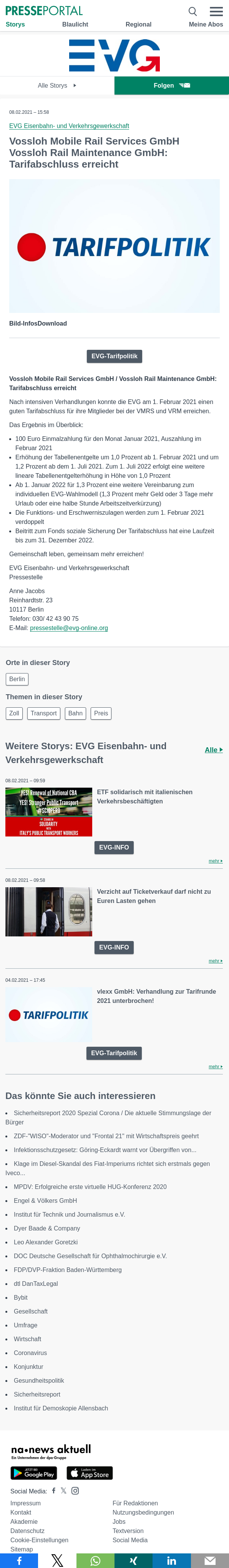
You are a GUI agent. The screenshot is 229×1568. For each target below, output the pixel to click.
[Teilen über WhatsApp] (95, 1560)
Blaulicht (75, 24)
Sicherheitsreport (37, 1394)
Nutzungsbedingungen (143, 1512)
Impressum (25, 1503)
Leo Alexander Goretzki (46, 1242)
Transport (44, 713)
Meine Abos (206, 24)
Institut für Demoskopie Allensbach (61, 1408)
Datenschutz (27, 1531)
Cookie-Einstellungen (39, 1540)
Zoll (14, 713)
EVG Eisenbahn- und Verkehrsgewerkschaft (69, 126)
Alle (214, 750)
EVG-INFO (114, 847)
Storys (15, 24)
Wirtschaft (27, 1339)
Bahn (75, 713)
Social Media (130, 1540)
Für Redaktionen (135, 1503)
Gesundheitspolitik (39, 1380)
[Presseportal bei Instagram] (73, 1490)
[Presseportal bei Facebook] (51, 1491)
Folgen (171, 85)
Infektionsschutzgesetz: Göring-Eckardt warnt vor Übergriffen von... (105, 1150)
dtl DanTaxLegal (36, 1283)
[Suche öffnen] (193, 11)
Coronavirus (30, 1353)
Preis (101, 713)
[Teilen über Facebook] (19, 1560)
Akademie (24, 1521)
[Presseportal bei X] (61, 1491)
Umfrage (25, 1325)
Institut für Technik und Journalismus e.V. (69, 1214)
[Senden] (210, 1560)
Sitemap (21, 1549)
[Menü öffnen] (216, 11)
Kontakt (20, 1512)
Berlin (17, 679)
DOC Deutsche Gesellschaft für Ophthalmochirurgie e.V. (90, 1256)
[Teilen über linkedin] (172, 1560)
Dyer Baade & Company (47, 1228)
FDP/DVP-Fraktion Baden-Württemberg (68, 1270)
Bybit (21, 1297)
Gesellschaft (31, 1311)
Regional (139, 24)
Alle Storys (57, 85)
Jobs (119, 1521)
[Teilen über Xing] (133, 1560)
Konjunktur (28, 1366)
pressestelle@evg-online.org (69, 628)
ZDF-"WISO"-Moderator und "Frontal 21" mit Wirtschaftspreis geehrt (106, 1136)
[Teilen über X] (57, 1560)
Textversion (128, 1531)
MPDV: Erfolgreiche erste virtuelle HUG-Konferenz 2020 (90, 1187)
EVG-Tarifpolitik (114, 356)
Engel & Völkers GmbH (45, 1200)
